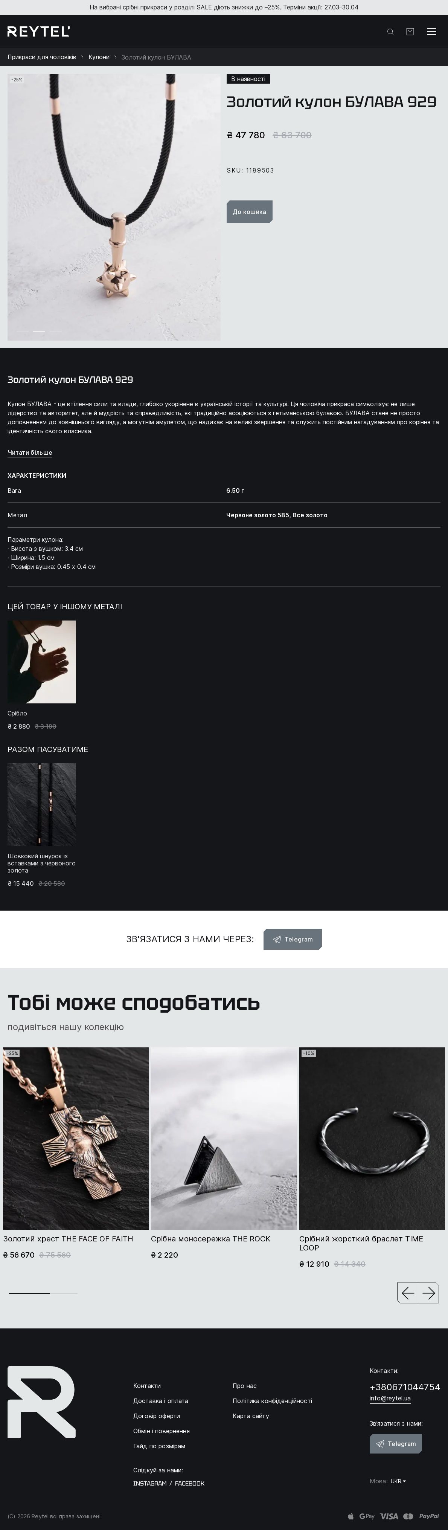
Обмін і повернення (161, 1431)
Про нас (245, 1385)
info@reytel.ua (390, 1398)
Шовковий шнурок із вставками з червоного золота (42, 863)
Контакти (147, 1385)
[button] (407, 1293)
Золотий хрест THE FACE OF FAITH (68, 1238)
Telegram (293, 939)
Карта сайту (251, 1416)
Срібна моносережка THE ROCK (210, 1238)
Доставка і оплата (161, 1401)
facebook (189, 1484)
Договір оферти (156, 1416)
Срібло (17, 713)
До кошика (250, 212)
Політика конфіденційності (272, 1401)
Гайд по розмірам (159, 1446)
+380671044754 (405, 1387)
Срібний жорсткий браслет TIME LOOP (361, 1243)
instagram (149, 1484)
